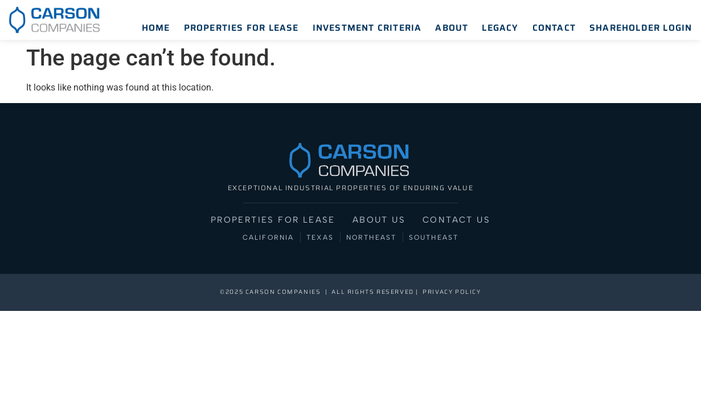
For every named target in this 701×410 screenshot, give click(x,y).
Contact (554, 27)
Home (156, 27)
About (451, 27)
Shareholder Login (640, 27)
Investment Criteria (367, 27)
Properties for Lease (241, 27)
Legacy (500, 27)
